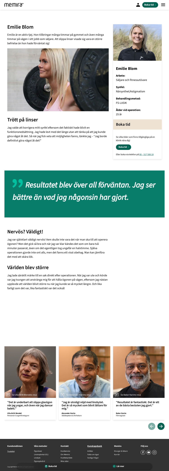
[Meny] (163, 5)
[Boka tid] (150, 5)
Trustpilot (11, 451)
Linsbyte (37, 458)
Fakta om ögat (93, 455)
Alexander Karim (68, 413)
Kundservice (65, 451)
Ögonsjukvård (39, 461)
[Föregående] (151, 426)
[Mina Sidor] (138, 4)
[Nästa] (161, 426)
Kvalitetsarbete (66, 458)
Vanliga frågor (93, 458)
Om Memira (65, 455)
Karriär (117, 455)
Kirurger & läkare (121, 451)
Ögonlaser (38, 451)
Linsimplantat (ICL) (41, 455)
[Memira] (13, 5)
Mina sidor (65, 461)
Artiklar (90, 451)
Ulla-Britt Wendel (14, 413)
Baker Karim (121, 413)
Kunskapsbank (94, 446)
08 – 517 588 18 (146, 154)
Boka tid (123, 147)
